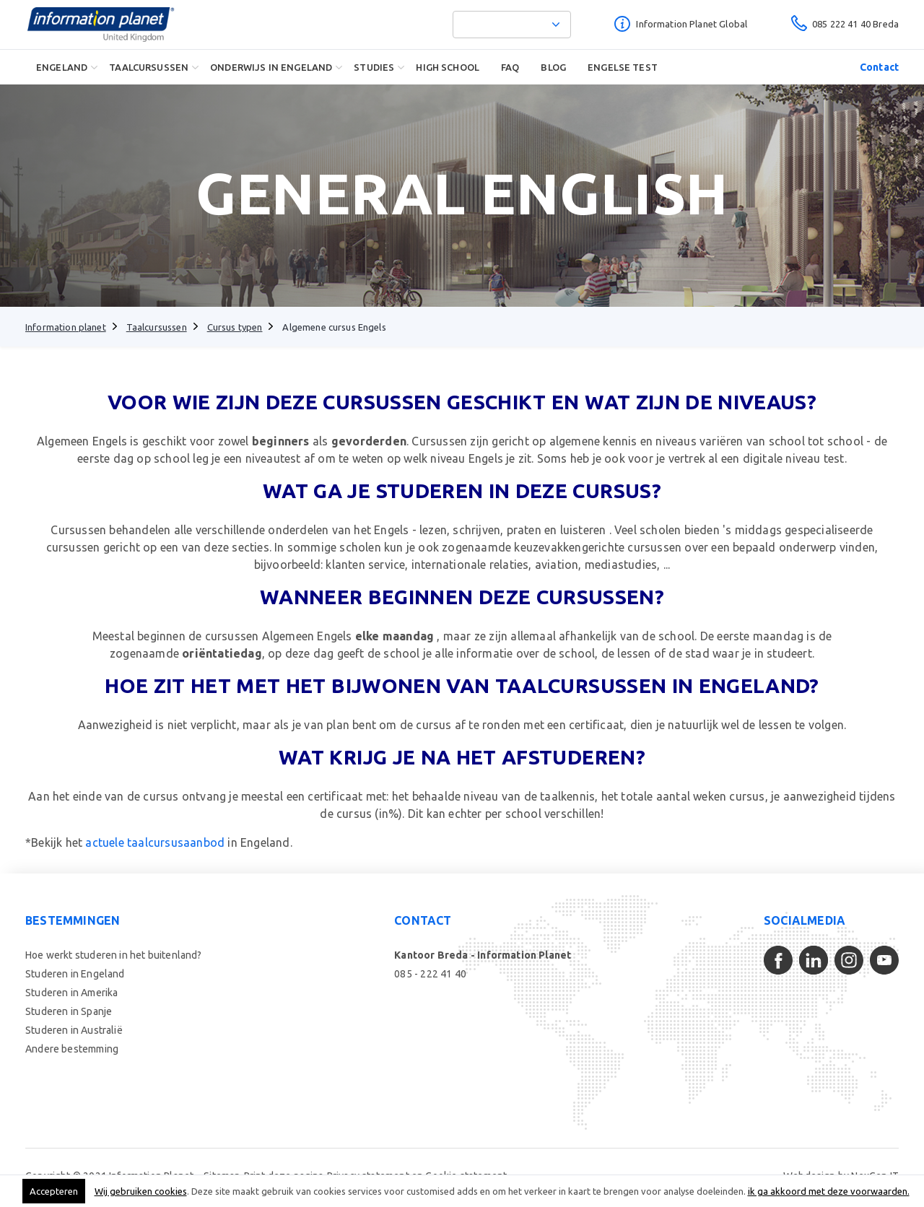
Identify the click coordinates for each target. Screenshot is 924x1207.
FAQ (510, 67)
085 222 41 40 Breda (855, 24)
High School (447, 67)
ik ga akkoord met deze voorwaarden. (829, 1191)
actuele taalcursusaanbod (155, 842)
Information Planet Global (691, 24)
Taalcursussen (148, 67)
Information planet (65, 327)
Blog (553, 67)
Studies (374, 67)
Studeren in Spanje (68, 1011)
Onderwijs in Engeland (271, 67)
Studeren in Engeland (75, 974)
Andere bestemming (71, 1049)
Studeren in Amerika (71, 992)
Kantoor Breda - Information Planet (482, 955)
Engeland (61, 67)
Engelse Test (623, 67)
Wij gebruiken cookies (141, 1191)
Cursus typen (235, 327)
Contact (879, 67)
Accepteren (54, 1191)
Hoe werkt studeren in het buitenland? (113, 955)
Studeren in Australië (74, 1030)
